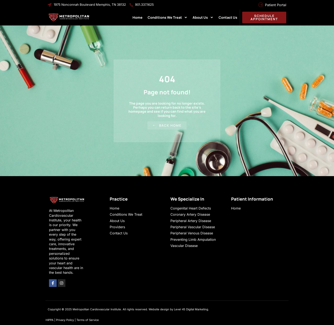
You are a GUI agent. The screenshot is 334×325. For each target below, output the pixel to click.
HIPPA (49, 320)
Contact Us (228, 17)
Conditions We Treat (167, 17)
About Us (203, 17)
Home (137, 17)
